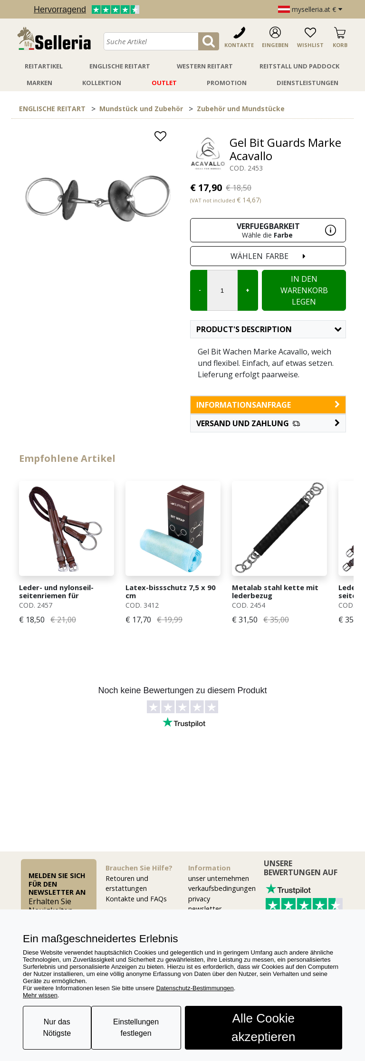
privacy (199, 898)
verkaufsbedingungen (222, 888)
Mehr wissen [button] (40, 995)
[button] (268, 423)
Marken (39, 82)
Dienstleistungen (307, 82)
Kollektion (101, 82)
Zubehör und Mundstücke (241, 108)
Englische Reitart (119, 66)
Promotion (227, 82)
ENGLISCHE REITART (52, 108)
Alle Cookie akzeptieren (263, 1027)
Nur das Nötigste (57, 1027)
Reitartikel (44, 66)
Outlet (164, 82)
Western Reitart (205, 66)
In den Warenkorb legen (304, 290)
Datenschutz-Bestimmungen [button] (194, 988)
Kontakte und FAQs (136, 898)
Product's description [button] (268, 329)
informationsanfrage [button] (268, 405)
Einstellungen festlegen (136, 1027)
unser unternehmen (218, 878)
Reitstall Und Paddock (299, 66)
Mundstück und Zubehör (141, 108)
